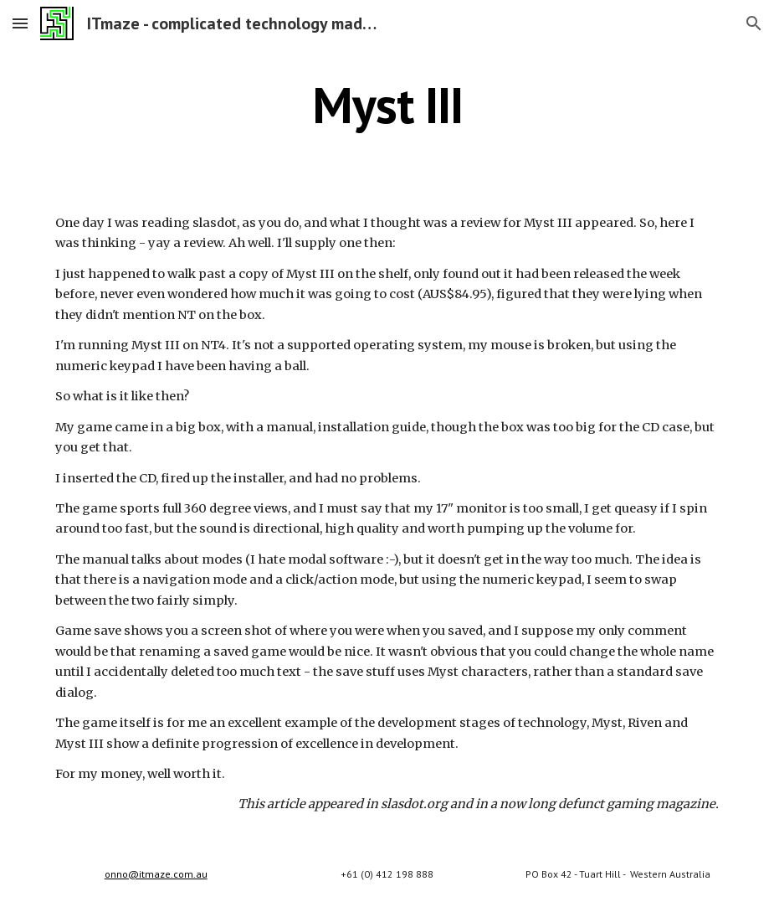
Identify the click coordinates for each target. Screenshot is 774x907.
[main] (387, 104)
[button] (20, 23)
